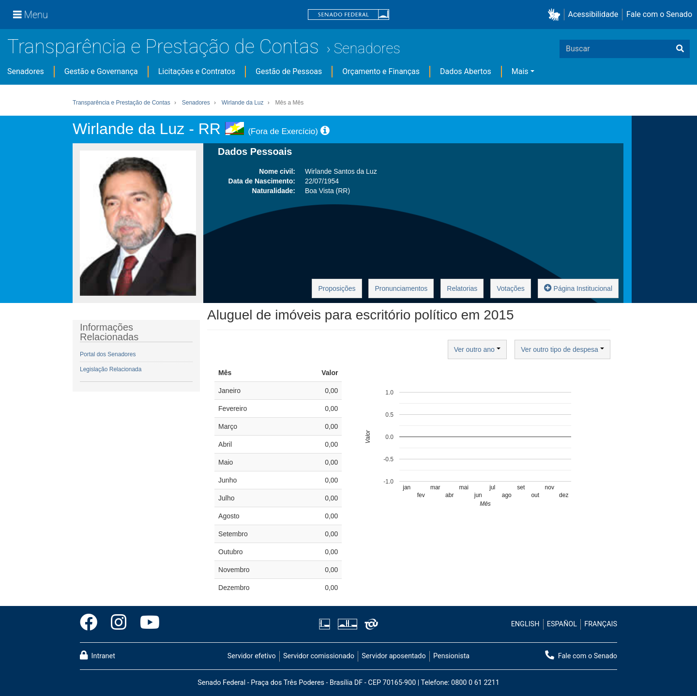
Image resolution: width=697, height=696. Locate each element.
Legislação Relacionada (110, 369)
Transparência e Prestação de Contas (163, 46)
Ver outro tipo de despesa (562, 349)
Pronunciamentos (401, 288)
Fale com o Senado (659, 14)
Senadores (366, 48)
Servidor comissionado (318, 656)
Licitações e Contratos (196, 71)
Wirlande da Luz (243, 102)
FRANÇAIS (600, 624)
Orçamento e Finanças (381, 71)
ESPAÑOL (562, 624)
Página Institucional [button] (578, 287)
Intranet (97, 655)
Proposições (336, 288)
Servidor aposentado (393, 656)
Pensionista (451, 656)
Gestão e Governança (101, 71)
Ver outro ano (477, 349)
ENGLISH (525, 624)
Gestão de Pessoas (289, 71)
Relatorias (462, 288)
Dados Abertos (465, 71)
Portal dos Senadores (108, 354)
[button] (556, 14)
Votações (511, 288)
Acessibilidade (593, 14)
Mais (520, 71)
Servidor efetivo (251, 656)
